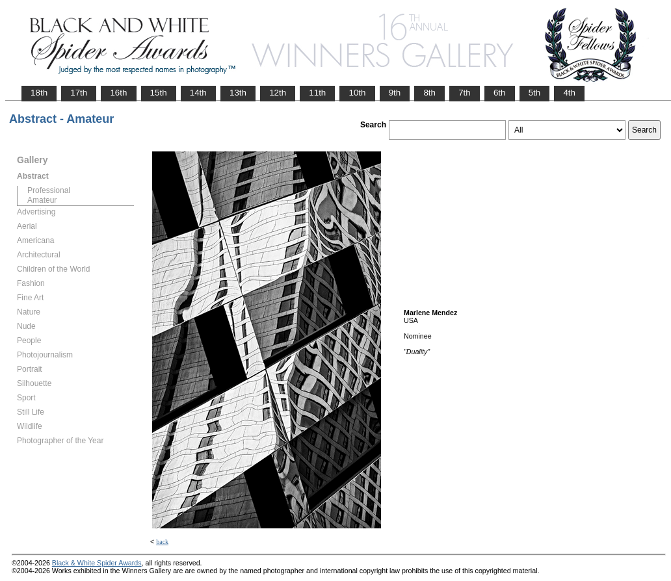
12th (277, 92)
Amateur (42, 200)
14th (198, 92)
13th (238, 92)
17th (78, 92)
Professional (48, 190)
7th (464, 92)
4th (569, 92)
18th (39, 92)
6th (499, 92)
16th (118, 92)
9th (395, 92)
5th (534, 92)
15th (158, 92)
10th (357, 92)
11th (317, 92)
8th (429, 92)
